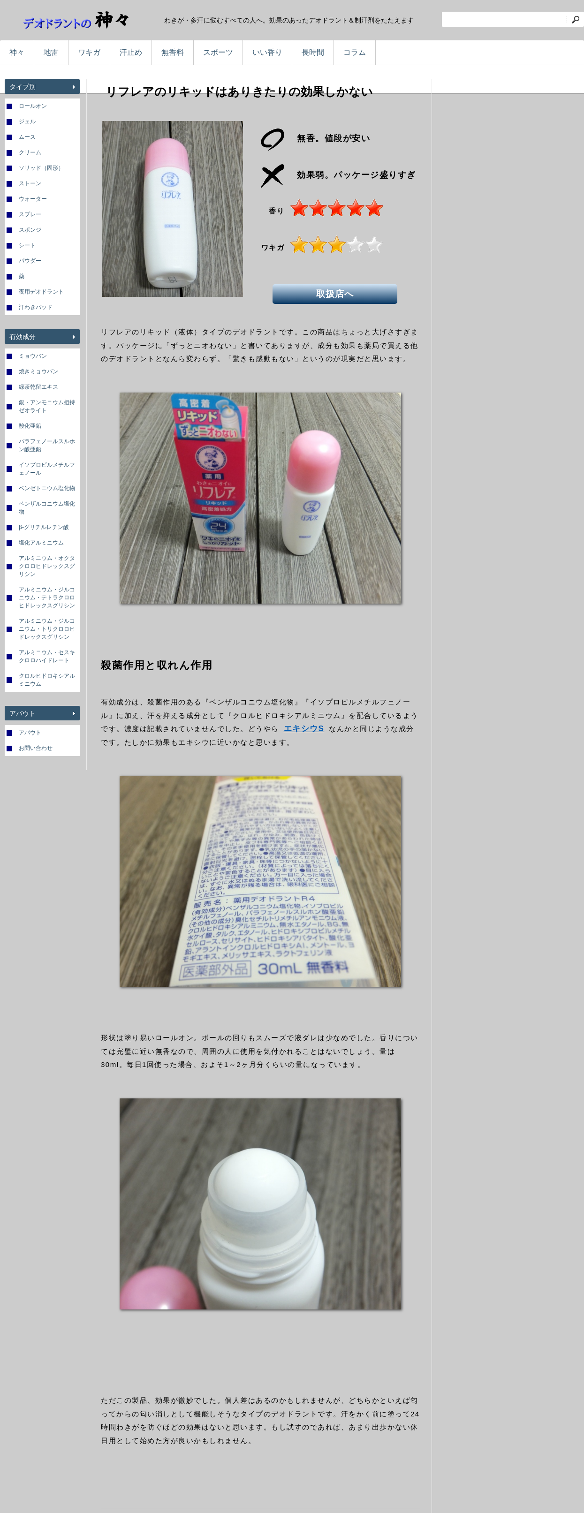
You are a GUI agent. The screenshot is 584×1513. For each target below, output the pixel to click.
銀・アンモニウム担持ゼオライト (47, 406)
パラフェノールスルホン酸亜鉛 (47, 445)
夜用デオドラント (41, 291)
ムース (27, 137)
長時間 (313, 52)
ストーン (30, 183)
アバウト (30, 732)
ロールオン (33, 106)
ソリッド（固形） (41, 168)
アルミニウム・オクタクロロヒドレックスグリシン (47, 566)
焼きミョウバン (38, 371)
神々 (16, 52)
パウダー (30, 260)
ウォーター (33, 199)
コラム (354, 52)
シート (27, 245)
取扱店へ (336, 293)
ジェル (27, 121)
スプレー (30, 214)
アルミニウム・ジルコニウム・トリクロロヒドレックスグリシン (47, 629)
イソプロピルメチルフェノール (47, 468)
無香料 (172, 52)
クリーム (30, 152)
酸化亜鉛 (30, 426)
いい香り (267, 52)
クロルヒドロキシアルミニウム (47, 680)
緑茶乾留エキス (38, 387)
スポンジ (30, 230)
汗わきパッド (36, 307)
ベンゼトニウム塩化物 (47, 488)
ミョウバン (33, 356)
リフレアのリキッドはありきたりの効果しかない (239, 91)
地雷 (51, 52)
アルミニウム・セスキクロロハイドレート (47, 656)
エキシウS (304, 728)
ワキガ (89, 52)
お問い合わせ (36, 748)
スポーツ (218, 52)
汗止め (131, 52)
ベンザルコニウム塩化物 (47, 507)
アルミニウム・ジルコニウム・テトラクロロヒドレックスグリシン (47, 597)
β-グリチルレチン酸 (44, 527)
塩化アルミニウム (41, 542)
